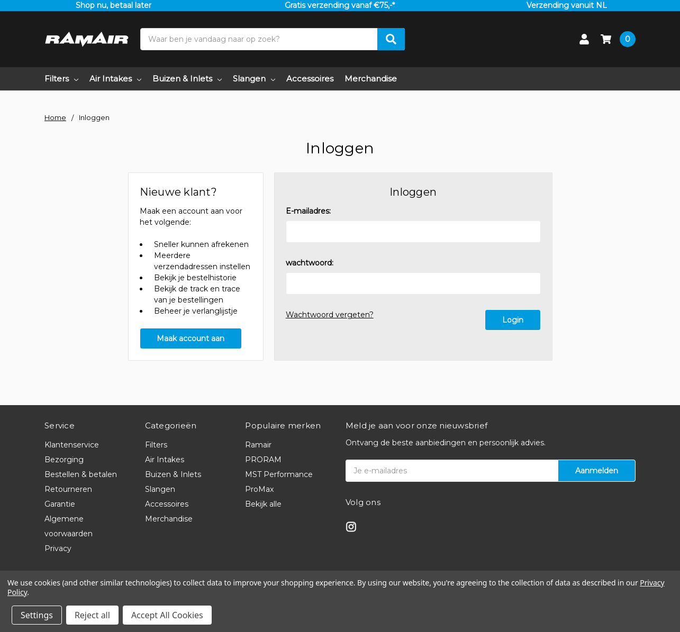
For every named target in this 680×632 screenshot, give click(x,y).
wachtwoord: (309, 263)
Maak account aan (190, 338)
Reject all (92, 615)
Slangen (254, 79)
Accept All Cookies (167, 615)
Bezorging (64, 459)
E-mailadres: (308, 211)
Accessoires (309, 79)
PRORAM (263, 459)
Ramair (258, 445)
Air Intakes (115, 79)
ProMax (259, 489)
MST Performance (279, 474)
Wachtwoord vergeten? (330, 314)
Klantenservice (71, 445)
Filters (61, 79)
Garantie (59, 504)
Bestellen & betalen (80, 474)
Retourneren (68, 489)
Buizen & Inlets (187, 79)
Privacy (57, 548)
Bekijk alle (263, 504)
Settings (37, 615)
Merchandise (370, 79)
